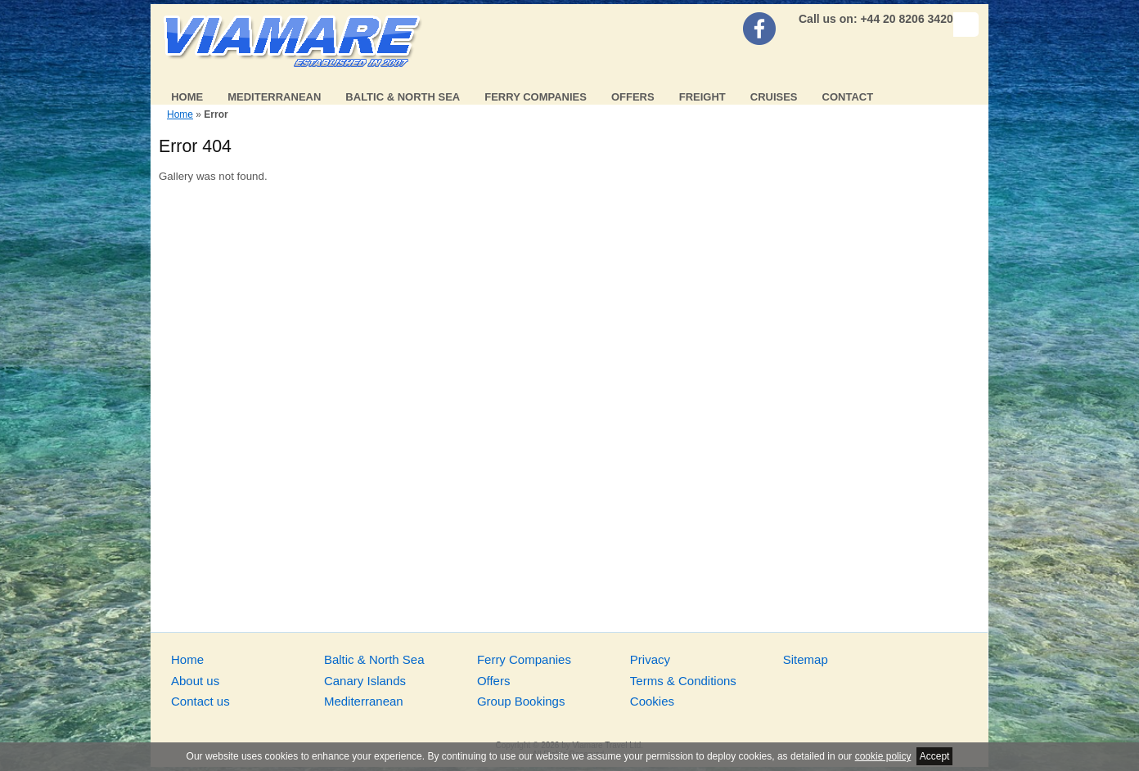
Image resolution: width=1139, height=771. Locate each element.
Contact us (200, 701)
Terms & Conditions (683, 681)
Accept (935, 756)
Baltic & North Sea (402, 97)
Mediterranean (274, 97)
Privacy (650, 659)
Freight (702, 97)
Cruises (774, 97)
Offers (633, 97)
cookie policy (883, 756)
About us (195, 681)
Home (187, 97)
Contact (848, 97)
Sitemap (805, 659)
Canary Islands (365, 681)
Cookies (652, 701)
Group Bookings (521, 701)
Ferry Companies (535, 97)
